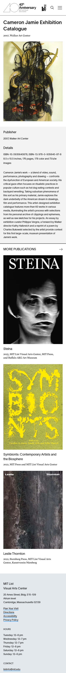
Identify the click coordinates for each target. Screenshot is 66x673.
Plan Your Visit (10, 609)
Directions (8, 612)
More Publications (19, 249)
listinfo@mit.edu (11, 669)
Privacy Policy (10, 620)
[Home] (44, 8)
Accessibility (10, 616)
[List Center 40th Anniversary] (19, 7)
